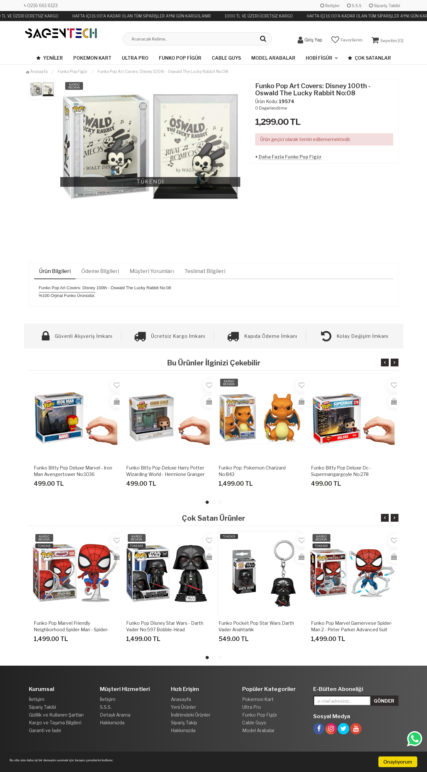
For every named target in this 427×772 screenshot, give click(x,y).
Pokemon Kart (92, 58)
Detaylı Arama (115, 715)
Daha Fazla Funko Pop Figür (290, 157)
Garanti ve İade (45, 730)
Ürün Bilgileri (55, 271)
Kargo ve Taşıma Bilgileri (55, 722)
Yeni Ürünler (183, 707)
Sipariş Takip (184, 722)
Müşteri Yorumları (152, 271)
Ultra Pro (135, 58)
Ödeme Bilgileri (100, 271)
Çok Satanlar (369, 58)
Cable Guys (226, 58)
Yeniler (49, 58)
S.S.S (354, 5)
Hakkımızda (112, 722)
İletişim (329, 5)
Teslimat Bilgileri (204, 271)
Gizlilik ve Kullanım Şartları (56, 715)
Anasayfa (37, 71)
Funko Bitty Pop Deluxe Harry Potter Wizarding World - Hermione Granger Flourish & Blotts (165, 474)
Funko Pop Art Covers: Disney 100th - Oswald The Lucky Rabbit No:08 (163, 71)
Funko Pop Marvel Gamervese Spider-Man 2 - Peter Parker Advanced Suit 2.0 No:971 (351, 629)
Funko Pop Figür (180, 58)
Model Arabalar (273, 58)
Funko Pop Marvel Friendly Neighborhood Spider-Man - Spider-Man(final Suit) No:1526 (71, 629)
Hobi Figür (319, 58)
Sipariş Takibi (384, 5)
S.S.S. (106, 707)
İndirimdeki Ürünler (190, 715)
